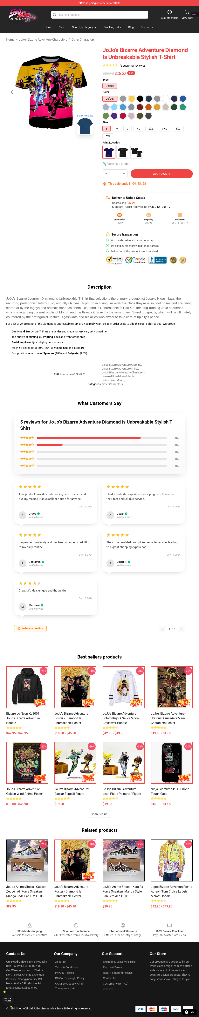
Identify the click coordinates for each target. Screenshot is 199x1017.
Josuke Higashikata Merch (118, 376)
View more (99, 814)
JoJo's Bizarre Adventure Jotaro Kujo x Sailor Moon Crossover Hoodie (121, 718)
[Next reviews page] (181, 629)
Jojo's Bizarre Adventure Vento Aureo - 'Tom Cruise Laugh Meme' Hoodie (171, 891)
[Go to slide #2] (61, 146)
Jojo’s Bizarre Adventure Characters (43, 39)
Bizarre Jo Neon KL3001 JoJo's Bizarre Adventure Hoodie (23, 718)
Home (10, 39)
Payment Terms (112, 967)
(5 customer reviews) (132, 65)
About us (60, 961)
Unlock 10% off (7, 1000)
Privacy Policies (64, 972)
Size (105, 122)
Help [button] (189, 1012)
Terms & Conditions (67, 967)
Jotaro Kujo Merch (113, 380)
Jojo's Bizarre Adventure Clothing (121, 364)
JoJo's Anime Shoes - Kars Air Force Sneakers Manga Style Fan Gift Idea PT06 (123, 891)
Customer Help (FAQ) (115, 983)
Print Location (111, 142)
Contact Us (109, 978)
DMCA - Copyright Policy (69, 978)
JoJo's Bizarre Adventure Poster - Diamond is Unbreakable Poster (71, 718)
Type (106, 79)
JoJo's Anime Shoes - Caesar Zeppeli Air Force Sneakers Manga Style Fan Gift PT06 (26, 891)
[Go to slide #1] (41, 146)
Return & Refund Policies (118, 972)
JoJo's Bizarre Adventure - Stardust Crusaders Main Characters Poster (168, 718)
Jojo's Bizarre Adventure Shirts (120, 368)
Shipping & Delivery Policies (119, 961)
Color (106, 92)
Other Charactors (83, 39)
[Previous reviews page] (162, 629)
